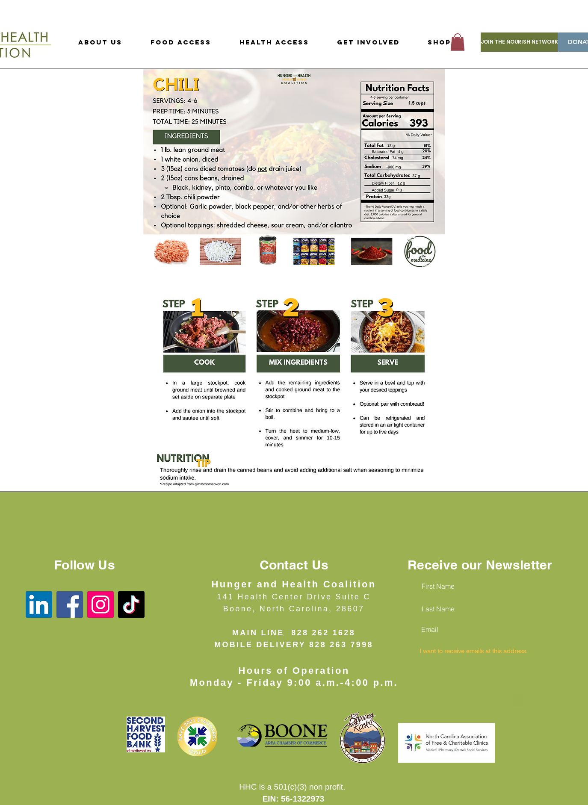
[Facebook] (69, 604)
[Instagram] (100, 604)
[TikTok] (131, 604)
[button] (457, 42)
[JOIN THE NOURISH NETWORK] (519, 42)
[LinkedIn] (39, 604)
